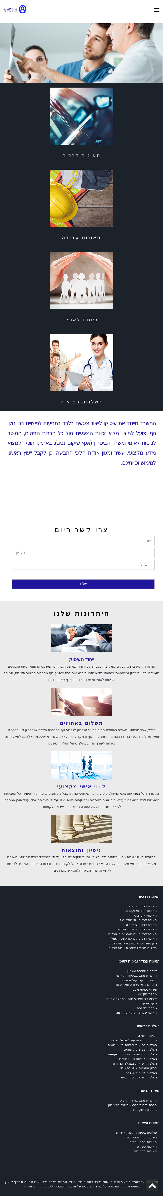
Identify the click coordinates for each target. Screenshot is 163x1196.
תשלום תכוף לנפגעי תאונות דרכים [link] (133, 948)
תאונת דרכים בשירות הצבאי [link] (137, 929)
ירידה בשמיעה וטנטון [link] (142, 971)
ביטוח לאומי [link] (81, 319)
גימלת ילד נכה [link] (147, 1008)
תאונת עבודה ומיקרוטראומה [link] (136, 1012)
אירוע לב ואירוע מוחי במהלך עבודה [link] (131, 999)
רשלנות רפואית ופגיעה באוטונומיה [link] (132, 1045)
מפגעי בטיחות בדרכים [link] (141, 1137)
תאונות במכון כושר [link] (143, 1142)
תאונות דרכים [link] (81, 155)
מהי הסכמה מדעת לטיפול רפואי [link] (134, 1040)
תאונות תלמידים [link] (145, 1151)
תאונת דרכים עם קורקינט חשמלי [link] (133, 938)
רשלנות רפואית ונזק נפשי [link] (139, 1077)
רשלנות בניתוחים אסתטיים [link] (138, 1059)
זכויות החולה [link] (147, 1035)
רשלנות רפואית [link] (81, 401)
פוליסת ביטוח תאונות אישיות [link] (136, 1132)
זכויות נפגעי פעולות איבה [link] (139, 980)
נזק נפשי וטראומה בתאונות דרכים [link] (133, 943)
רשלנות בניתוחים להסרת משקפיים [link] (132, 1054)
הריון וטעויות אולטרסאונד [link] (138, 1068)
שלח (83, 584)
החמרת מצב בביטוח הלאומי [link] (136, 975)
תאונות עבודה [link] (81, 237)
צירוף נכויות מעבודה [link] (142, 989)
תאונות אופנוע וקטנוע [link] (141, 911)
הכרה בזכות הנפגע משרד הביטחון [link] (132, 1105)
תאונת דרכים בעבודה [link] (141, 906)
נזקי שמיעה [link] (149, 1003)
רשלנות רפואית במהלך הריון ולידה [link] (132, 1063)
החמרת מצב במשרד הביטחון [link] (136, 1100)
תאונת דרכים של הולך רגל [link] (138, 920)
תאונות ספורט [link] (147, 1146)
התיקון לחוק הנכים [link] (143, 1110)
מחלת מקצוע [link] (147, 994)
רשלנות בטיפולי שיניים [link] (141, 1073)
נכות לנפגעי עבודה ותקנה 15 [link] (136, 985)
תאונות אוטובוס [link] (145, 915)
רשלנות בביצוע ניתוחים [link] (140, 1049)
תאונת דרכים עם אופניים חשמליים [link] (132, 934)
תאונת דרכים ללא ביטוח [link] (140, 925)
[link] (17, 11)
